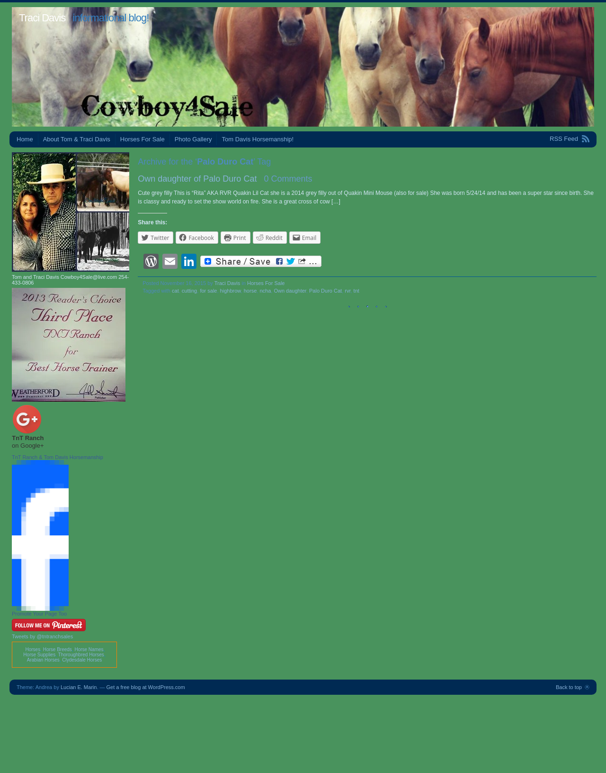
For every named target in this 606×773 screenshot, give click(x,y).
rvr (347, 291)
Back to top (569, 687)
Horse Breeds (57, 649)
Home (25, 139)
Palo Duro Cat (325, 291)
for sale (208, 291)
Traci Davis (42, 18)
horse (250, 291)
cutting (189, 291)
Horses (32, 649)
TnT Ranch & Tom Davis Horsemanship (57, 457)
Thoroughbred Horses (81, 654)
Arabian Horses (43, 660)
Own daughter (290, 291)
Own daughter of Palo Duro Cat (197, 179)
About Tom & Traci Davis (76, 139)
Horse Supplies (39, 654)
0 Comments (288, 179)
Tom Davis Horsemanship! (258, 139)
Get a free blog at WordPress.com (146, 687)
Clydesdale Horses (82, 660)
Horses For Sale (142, 139)
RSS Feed (564, 138)
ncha (265, 291)
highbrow (230, 291)
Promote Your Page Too (39, 614)
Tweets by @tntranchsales (42, 636)
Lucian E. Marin (79, 687)
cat (175, 291)
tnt (356, 291)
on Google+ (28, 445)
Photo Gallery (193, 139)
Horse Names (88, 649)
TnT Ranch (28, 438)
